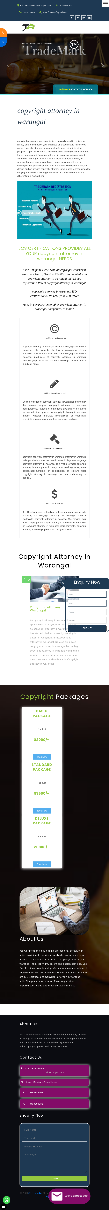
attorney (98, 1006)
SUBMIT (87, 628)
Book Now (41, 757)
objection (74, 1006)
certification (73, 1009)
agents (3, 1009)
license (44, 1009)
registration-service (10, 1006)
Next (102, 64)
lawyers (84, 1006)
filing (91, 1006)
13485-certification (99, 1013)
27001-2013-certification (76, 1013)
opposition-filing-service (57, 1006)
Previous (9, 64)
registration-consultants (32, 1006)
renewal (24, 1009)
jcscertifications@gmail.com (54, 12)
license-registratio (58, 1009)
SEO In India (35, 1193)
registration (13, 1009)
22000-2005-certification (50, 1013)
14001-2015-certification (24, 1013)
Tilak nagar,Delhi (55, 1072)
